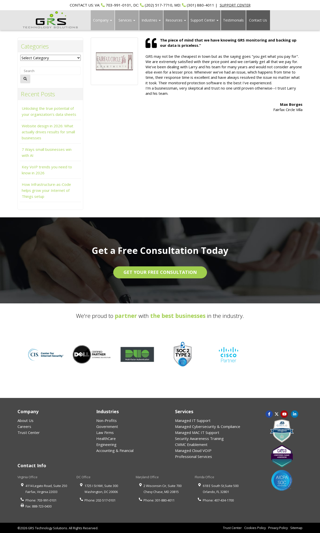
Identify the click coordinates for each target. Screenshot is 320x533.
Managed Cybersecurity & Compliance (207, 426)
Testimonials (233, 20)
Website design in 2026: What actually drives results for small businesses (48, 131)
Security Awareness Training (199, 438)
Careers (24, 426)
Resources (176, 20)
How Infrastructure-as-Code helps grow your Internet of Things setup (46, 190)
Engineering (106, 444)
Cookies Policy (255, 527)
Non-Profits (106, 420)
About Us (26, 420)
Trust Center (29, 432)
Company (102, 20)
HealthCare (106, 438)
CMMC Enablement (191, 444)
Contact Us (258, 20)
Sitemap (296, 527)
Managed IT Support (192, 420)
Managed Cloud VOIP (193, 450)
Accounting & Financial (115, 450)
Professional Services (193, 456)
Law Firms (105, 432)
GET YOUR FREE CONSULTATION (160, 272)
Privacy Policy (278, 527)
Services (126, 20)
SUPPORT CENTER (235, 5)
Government (107, 426)
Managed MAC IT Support (197, 432)
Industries (151, 20)
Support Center (204, 20)
